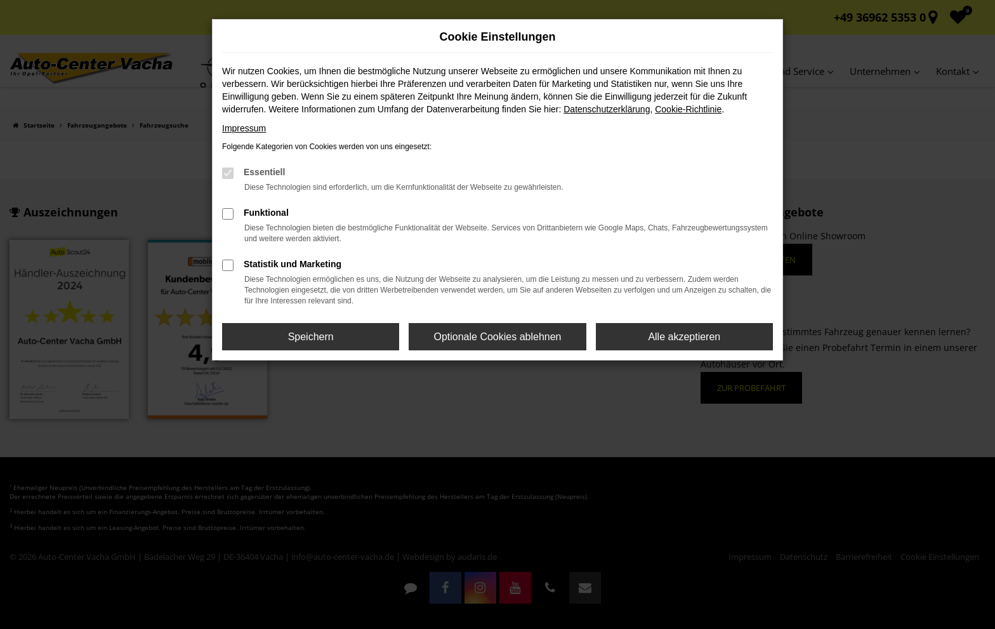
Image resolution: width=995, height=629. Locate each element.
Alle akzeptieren (684, 336)
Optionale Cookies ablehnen (497, 336)
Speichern (311, 336)
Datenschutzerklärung (606, 109)
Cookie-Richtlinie (688, 109)
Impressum (244, 128)
